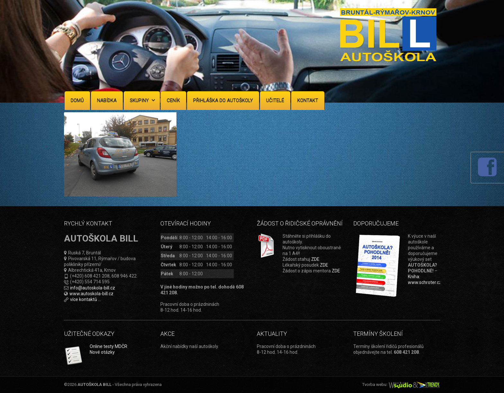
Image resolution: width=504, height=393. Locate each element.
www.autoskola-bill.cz (91, 293)
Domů (77, 100)
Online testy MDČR (108, 346)
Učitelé (275, 100)
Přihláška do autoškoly (223, 100)
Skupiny (142, 100)
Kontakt (307, 100)
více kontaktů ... (85, 299)
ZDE (315, 259)
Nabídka (107, 100)
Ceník (173, 100)
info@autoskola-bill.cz (92, 287)
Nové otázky (102, 352)
